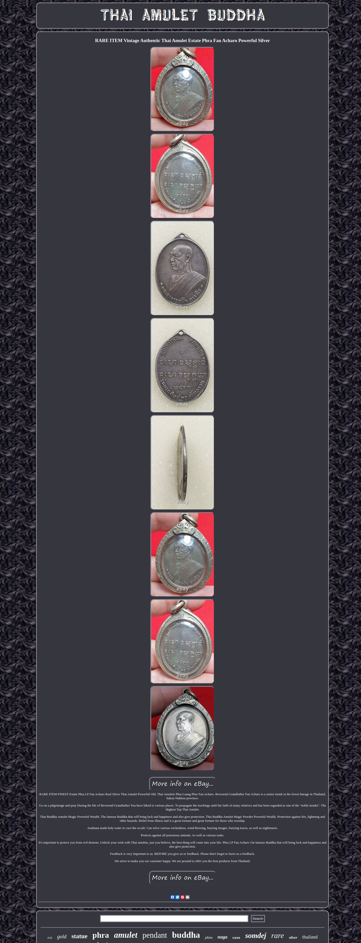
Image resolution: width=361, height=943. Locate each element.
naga (222, 936)
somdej (255, 935)
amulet (126, 934)
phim (209, 937)
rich (49, 937)
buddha (186, 934)
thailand (310, 936)
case (236, 938)
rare (277, 935)
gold (61, 936)
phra (101, 934)
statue (79, 936)
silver (293, 937)
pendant (154, 935)
